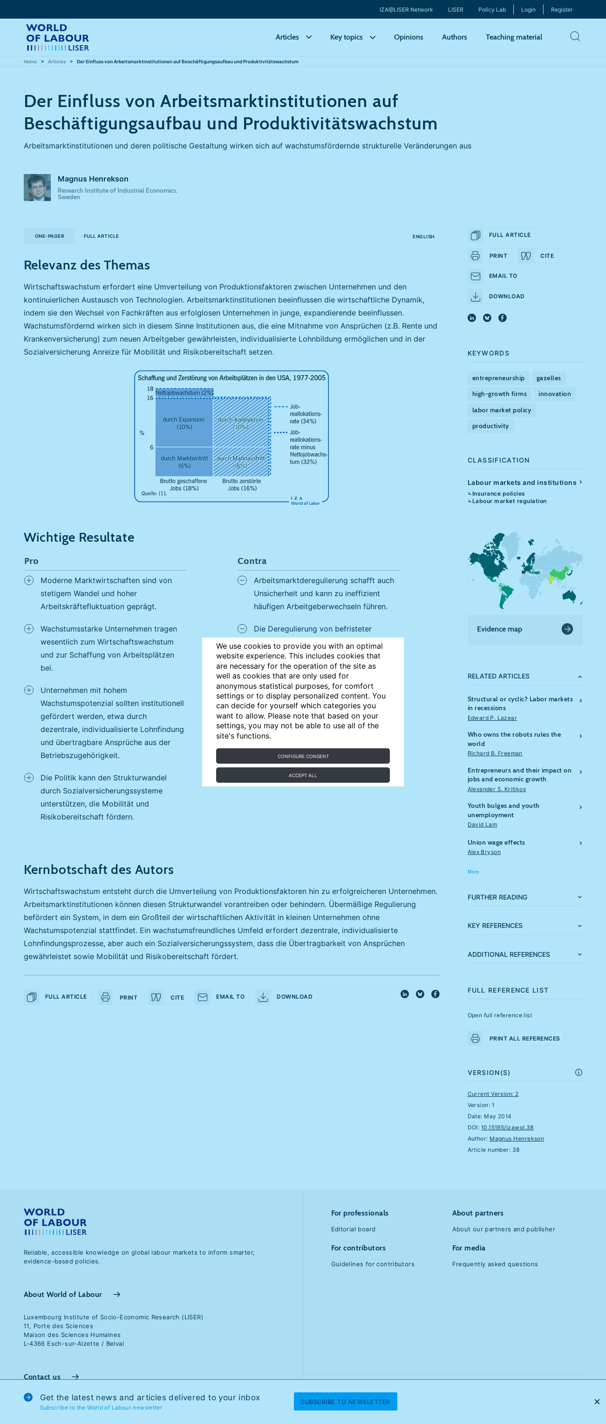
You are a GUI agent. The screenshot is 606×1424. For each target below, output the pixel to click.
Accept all (303, 775)
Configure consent (303, 756)
